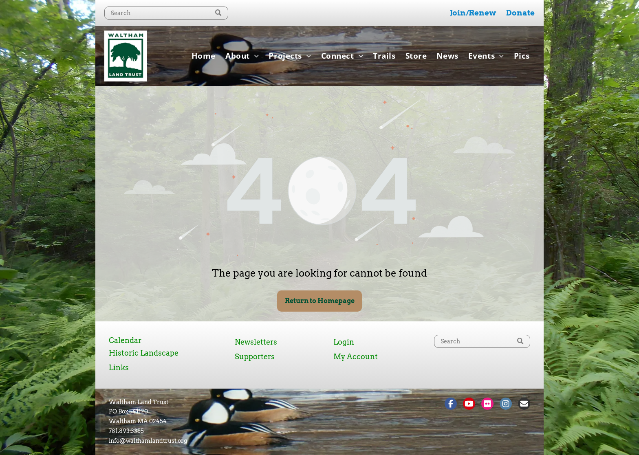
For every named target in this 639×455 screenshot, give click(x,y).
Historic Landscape (143, 353)
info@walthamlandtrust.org (148, 440)
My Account (355, 356)
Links (119, 367)
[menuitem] (203, 56)
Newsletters (256, 342)
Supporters (255, 356)
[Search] (166, 13)
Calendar (125, 340)
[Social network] (451, 405)
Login (343, 342)
